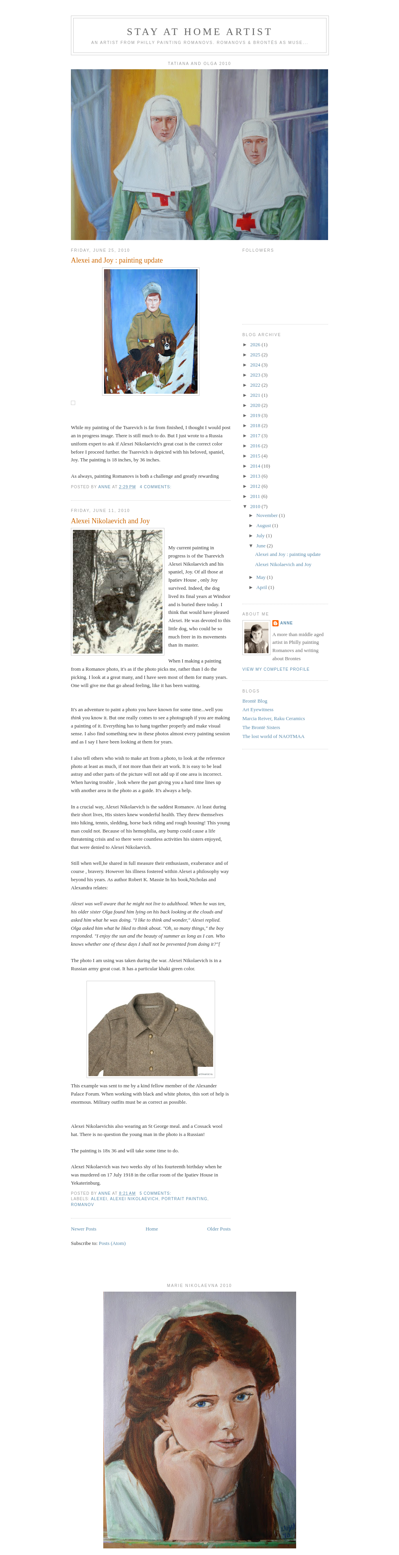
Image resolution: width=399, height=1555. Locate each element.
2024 (255, 365)
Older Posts (219, 1229)
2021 (255, 395)
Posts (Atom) (112, 1243)
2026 (255, 344)
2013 (255, 476)
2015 (255, 456)
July (261, 535)
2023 (255, 375)
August (264, 525)
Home (152, 1229)
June (261, 546)
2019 (255, 415)
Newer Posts (83, 1229)
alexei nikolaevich (134, 1199)
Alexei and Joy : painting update (117, 260)
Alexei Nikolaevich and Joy (110, 521)
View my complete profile (276, 669)
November (267, 515)
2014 (255, 466)
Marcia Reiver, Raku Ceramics (273, 718)
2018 (255, 425)
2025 (255, 355)
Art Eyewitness (258, 709)
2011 (255, 496)
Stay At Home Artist (200, 31)
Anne (286, 623)
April (262, 587)
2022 (255, 385)
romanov (82, 1205)
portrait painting (184, 1199)
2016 (255, 446)
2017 (255, 435)
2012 (255, 486)
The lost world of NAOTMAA (273, 736)
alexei (99, 1199)
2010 (255, 506)
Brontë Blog (254, 701)
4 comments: (156, 487)
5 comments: (156, 1193)
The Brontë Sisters (261, 727)
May (261, 577)
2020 (255, 405)
